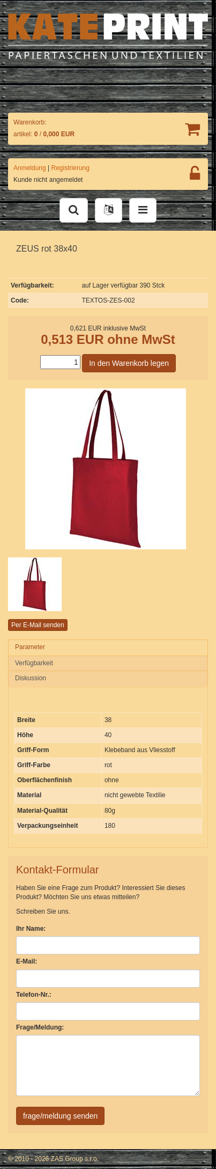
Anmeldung (29, 168)
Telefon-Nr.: (33, 994)
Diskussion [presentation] (30, 678)
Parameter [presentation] (30, 647)
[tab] (108, 647)
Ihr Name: (31, 928)
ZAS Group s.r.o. (75, 1159)
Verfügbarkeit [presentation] (34, 663)
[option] (41, 584)
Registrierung (70, 168)
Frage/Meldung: (40, 1027)
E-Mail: (26, 961)
